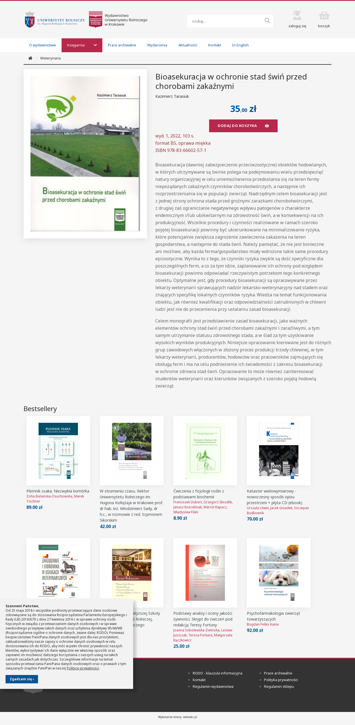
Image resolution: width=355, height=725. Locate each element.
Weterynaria (50, 58)
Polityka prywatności (281, 680)
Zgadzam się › (22, 679)
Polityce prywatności (83, 668)
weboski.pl (190, 717)
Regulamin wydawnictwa (213, 686)
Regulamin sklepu (279, 686)
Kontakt (214, 45)
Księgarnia (82, 45)
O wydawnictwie (42, 45)
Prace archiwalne (122, 45)
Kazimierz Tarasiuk (172, 96)
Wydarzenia (157, 45)
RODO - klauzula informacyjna (217, 673)
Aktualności (187, 45)
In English (240, 45)
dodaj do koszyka (243, 125)
